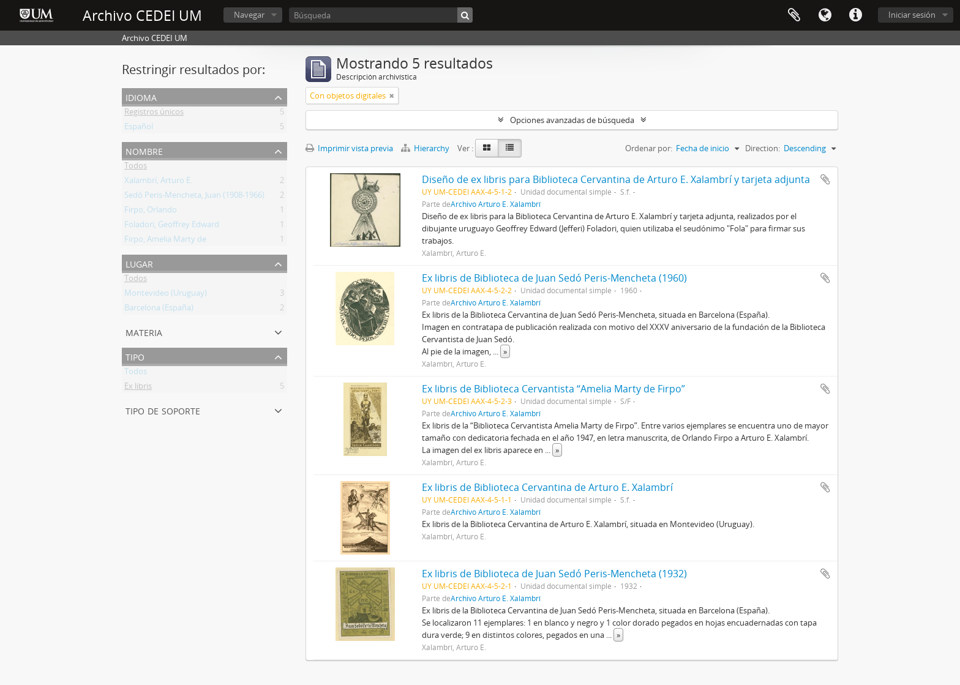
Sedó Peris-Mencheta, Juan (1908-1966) (194, 197)
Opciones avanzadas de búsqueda (572, 119)
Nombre (144, 150)
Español (138, 128)
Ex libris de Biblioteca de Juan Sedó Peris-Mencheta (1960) (554, 278)
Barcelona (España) (158, 309)
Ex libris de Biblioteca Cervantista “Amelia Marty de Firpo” (553, 388)
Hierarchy (426, 148)
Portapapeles (794, 15)
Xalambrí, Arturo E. (158, 182)
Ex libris (138, 388)
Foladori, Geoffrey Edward (171, 226)
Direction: (762, 148)
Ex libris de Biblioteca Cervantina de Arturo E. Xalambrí (547, 487)
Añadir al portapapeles (825, 179)
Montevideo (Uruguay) (165, 295)
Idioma (824, 15)
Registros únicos (154, 113)
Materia (144, 331)
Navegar (249, 14)
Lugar (139, 263)
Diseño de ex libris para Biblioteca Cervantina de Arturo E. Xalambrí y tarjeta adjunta (616, 179)
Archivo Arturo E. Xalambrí (496, 204)
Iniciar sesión (912, 14)
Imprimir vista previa (349, 148)
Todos (135, 167)
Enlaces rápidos (855, 15)
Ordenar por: (648, 148)
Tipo (135, 356)
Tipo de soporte (163, 410)
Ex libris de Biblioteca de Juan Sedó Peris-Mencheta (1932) (554, 573)
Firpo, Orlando (150, 211)
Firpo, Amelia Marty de (165, 241)
